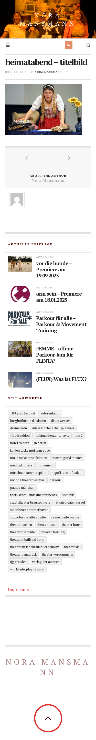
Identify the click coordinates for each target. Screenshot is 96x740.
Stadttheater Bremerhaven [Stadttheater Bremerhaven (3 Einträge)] (29, 509)
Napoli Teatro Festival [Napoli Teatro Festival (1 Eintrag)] (67, 472)
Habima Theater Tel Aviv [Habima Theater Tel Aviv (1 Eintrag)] (52, 435)
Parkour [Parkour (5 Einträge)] (55, 480)
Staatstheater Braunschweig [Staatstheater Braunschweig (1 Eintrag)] (30, 502)
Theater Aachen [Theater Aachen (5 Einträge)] (21, 524)
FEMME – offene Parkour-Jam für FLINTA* (54, 355)
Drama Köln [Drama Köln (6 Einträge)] (18, 428)
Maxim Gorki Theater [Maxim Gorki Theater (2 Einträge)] (67, 457)
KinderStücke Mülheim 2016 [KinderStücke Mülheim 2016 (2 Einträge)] (30, 450)
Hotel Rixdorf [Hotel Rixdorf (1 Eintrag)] (19, 443)
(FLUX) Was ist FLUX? (61, 379)
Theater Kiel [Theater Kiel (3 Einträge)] (72, 547)
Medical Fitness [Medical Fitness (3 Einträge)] (21, 465)
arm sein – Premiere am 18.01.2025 (59, 297)
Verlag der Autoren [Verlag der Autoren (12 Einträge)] (46, 561)
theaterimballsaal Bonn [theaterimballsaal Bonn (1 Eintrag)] (27, 539)
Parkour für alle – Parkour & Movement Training (61, 324)
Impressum (18, 589)
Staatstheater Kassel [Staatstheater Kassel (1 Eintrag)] (70, 502)
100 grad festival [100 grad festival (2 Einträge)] (22, 413)
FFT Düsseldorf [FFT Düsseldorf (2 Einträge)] (20, 435)
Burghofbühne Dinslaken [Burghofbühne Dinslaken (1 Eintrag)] (28, 420)
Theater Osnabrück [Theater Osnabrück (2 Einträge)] (23, 554)
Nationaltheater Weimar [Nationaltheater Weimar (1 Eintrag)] (27, 480)
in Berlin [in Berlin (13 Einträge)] (40, 443)
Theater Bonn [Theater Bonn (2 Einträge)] (71, 524)
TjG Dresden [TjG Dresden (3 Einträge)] (18, 561)
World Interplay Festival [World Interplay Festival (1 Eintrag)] (27, 569)
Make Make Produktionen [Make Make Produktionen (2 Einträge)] (28, 457)
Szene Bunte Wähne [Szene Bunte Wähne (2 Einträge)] (65, 517)
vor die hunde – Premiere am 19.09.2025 (53, 269)
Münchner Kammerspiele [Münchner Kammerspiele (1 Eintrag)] (28, 472)
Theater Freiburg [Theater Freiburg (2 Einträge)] (53, 532)
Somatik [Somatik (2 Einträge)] (68, 495)
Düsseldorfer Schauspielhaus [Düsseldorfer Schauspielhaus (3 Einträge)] (53, 428)
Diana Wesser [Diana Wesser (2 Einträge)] (60, 420)
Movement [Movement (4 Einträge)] (46, 465)
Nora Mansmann (48, 19)
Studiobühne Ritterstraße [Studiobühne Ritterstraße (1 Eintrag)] (28, 517)
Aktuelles (44, 257)
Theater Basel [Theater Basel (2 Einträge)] (47, 524)
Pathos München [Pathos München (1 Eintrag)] (22, 487)
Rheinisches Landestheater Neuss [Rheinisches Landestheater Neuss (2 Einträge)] (33, 495)
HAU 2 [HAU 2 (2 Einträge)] (79, 435)
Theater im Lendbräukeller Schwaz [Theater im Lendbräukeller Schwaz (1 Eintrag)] (34, 547)
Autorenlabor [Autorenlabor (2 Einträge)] (50, 413)
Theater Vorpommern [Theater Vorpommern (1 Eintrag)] (57, 554)
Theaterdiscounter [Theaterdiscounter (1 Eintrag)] (23, 532)
